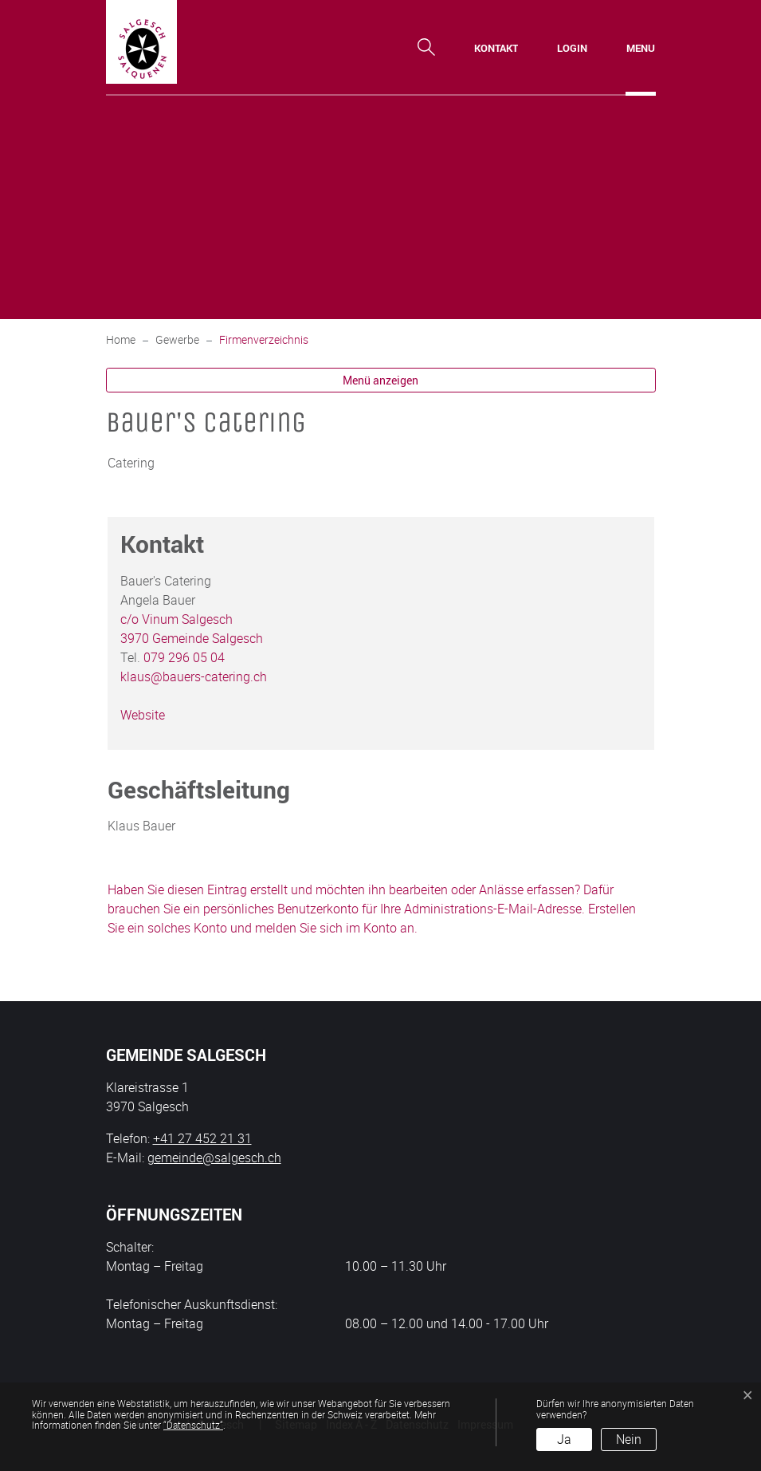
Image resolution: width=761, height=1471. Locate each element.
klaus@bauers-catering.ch (193, 676)
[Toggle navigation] (641, 48)
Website (150, 715)
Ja (564, 1439)
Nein (628, 1439)
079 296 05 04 (184, 657)
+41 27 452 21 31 (202, 1138)
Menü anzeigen (380, 380)
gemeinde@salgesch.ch (214, 1157)
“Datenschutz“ (193, 1424)
